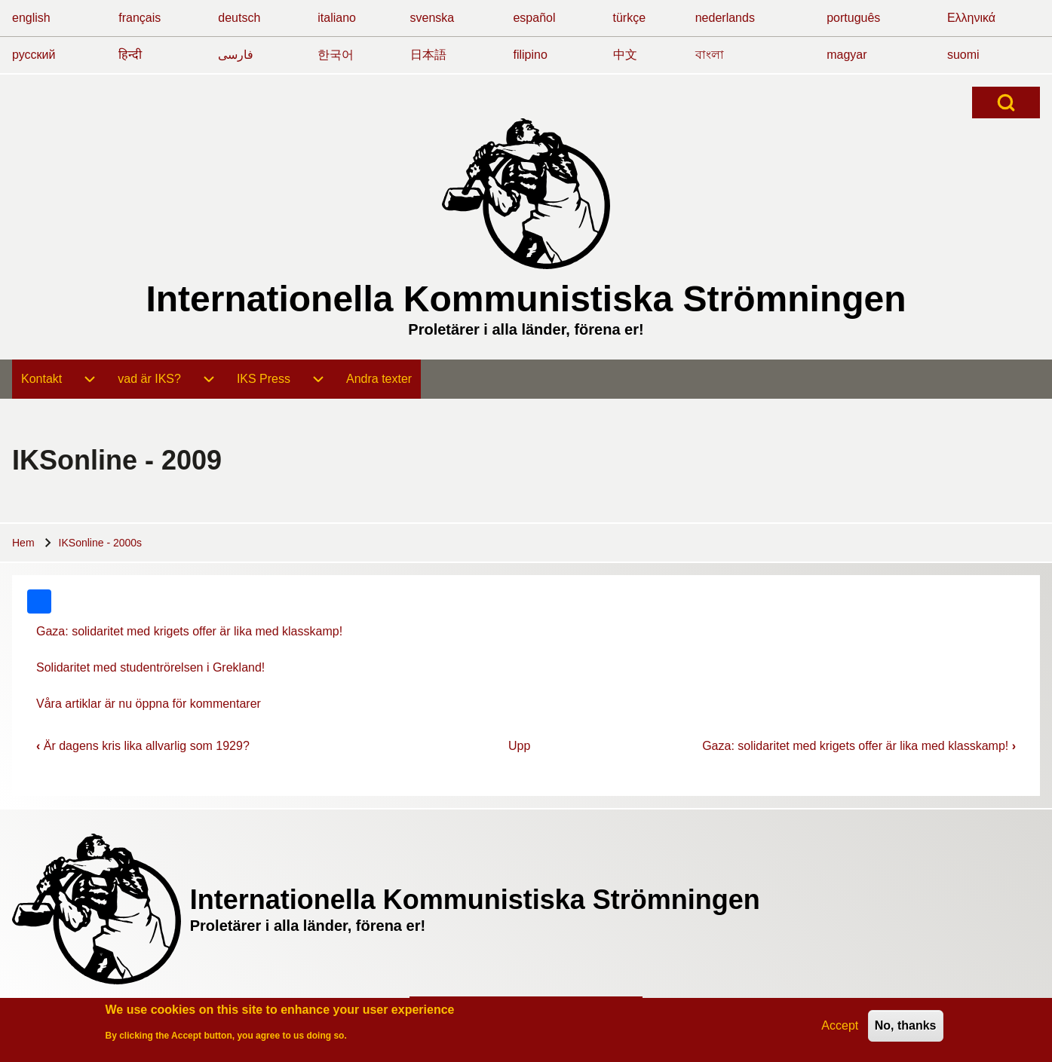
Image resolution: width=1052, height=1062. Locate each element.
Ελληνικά (971, 17)
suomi (963, 54)
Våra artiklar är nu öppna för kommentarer (148, 703)
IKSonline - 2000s (101, 543)
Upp (519, 745)
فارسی (235, 54)
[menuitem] (41, 379)
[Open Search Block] (1006, 102)
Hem (23, 543)
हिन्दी (130, 54)
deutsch (239, 17)
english (31, 17)
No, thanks (906, 1028)
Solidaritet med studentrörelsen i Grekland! (150, 667)
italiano (336, 17)
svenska (432, 17)
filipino (530, 54)
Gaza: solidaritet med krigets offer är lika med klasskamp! (189, 631)
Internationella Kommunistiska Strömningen (526, 299)
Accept (839, 1028)
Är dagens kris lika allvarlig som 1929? (143, 745)
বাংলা (709, 54)
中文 (625, 54)
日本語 (428, 54)
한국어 (335, 54)
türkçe (629, 17)
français (139, 17)
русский (33, 54)
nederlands (725, 17)
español (534, 17)
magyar (846, 54)
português (853, 17)
